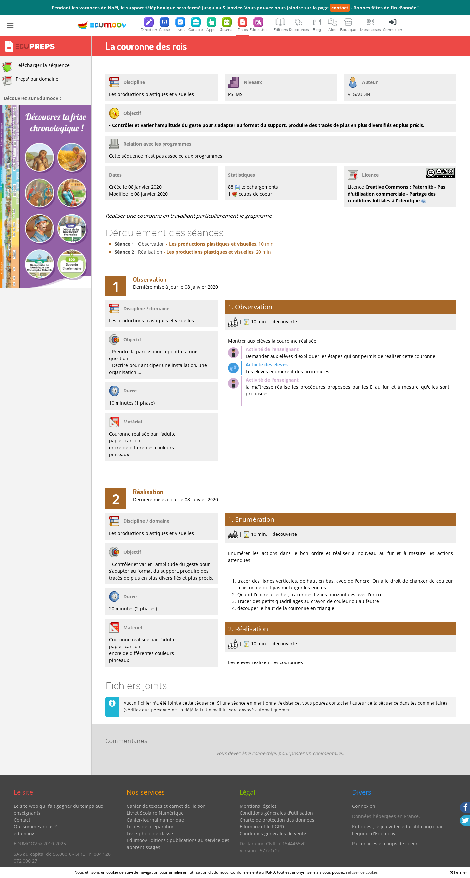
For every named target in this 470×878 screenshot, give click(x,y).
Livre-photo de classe (150, 833)
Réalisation (150, 252)
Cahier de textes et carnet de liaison (166, 806)
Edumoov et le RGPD (262, 826)
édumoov (24, 833)
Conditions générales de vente (273, 833)
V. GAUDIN (359, 94)
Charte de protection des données (277, 820)
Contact (22, 820)
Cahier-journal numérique (155, 820)
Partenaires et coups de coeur (385, 843)
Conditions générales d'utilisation (276, 813)
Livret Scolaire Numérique (155, 813)
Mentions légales (258, 806)
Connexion (363, 806)
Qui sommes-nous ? (35, 826)
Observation (151, 244)
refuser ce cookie (361, 872)
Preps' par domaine (30, 80)
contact (339, 8)
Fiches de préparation (151, 826)
